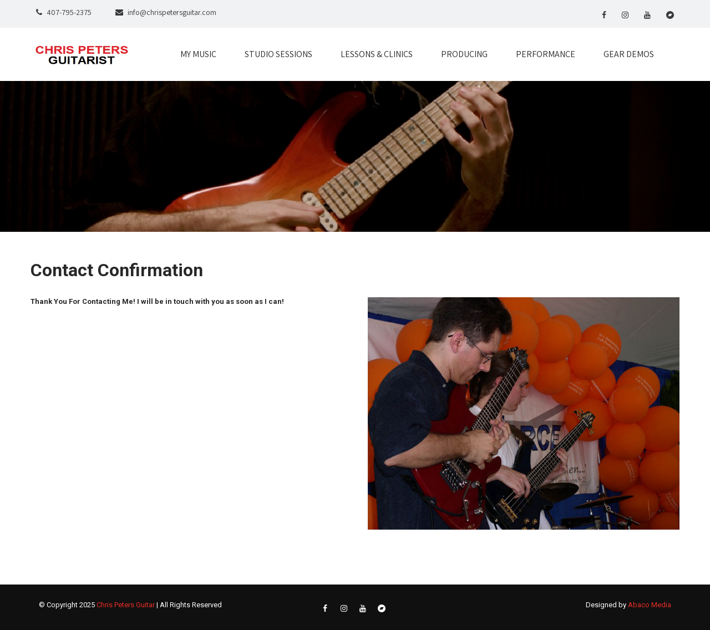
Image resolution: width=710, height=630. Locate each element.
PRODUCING (464, 54)
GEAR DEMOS (629, 54)
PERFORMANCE (545, 54)
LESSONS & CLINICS (377, 54)
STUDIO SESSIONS (278, 54)
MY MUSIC (198, 54)
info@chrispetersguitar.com (172, 12)
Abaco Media (649, 605)
